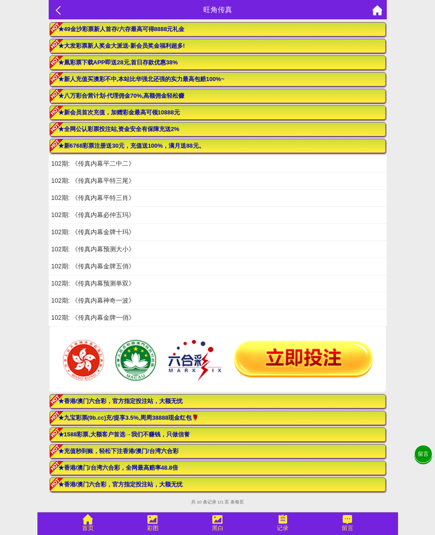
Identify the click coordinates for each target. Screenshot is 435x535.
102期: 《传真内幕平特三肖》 (93, 197)
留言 (423, 454)
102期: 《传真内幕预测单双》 (93, 283)
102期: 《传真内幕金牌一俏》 (93, 317)
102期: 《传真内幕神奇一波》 (93, 300)
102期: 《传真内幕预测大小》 (93, 249)
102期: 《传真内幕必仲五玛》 (93, 214)
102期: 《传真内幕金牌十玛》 (93, 232)
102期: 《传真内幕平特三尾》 (93, 180)
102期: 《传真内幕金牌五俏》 (93, 266)
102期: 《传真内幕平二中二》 (93, 163)
